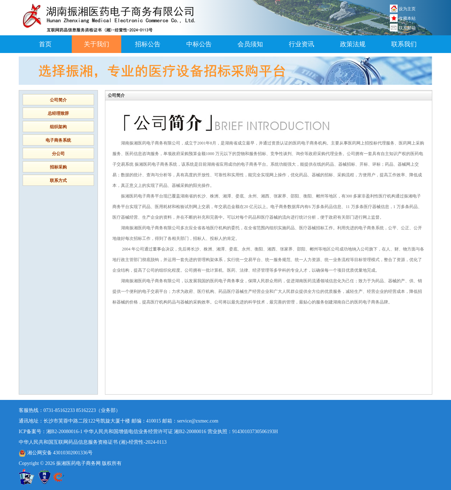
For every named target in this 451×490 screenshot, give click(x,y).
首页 (45, 44)
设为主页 (407, 8)
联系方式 (58, 180)
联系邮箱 (407, 27)
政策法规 (352, 44)
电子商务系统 (58, 140)
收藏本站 (407, 18)
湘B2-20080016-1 (64, 431)
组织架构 (58, 126)
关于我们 (96, 44)
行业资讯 (301, 44)
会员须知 (250, 44)
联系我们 (404, 44)
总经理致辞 (58, 113)
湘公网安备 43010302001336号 (56, 452)
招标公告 (147, 44)
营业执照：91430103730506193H (242, 431)
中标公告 (199, 44)
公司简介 (58, 100)
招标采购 (58, 167)
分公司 (58, 153)
